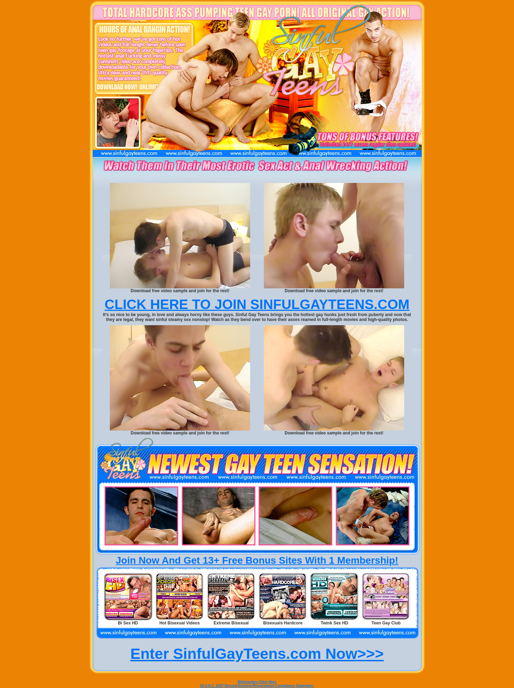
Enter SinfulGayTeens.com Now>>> (256, 653)
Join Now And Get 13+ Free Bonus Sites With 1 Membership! (257, 560)
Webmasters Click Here (257, 682)
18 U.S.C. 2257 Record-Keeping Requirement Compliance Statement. (257, 686)
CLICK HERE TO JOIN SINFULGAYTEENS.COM (257, 304)
